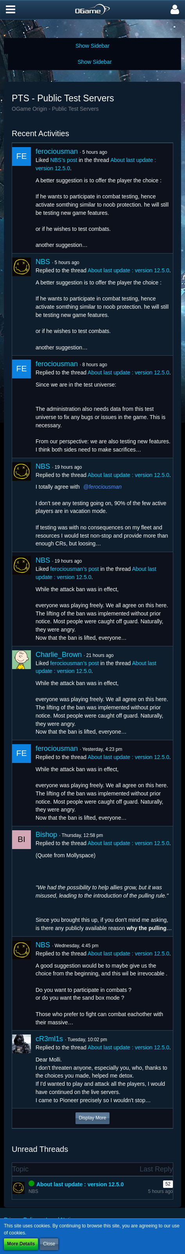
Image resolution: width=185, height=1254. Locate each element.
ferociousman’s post (74, 569)
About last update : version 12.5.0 (128, 270)
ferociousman (57, 151)
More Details (21, 1244)
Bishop (46, 834)
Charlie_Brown (59, 654)
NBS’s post (63, 160)
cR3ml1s (49, 1039)
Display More (92, 1118)
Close (49, 1244)
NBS (43, 262)
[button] (10, 10)
